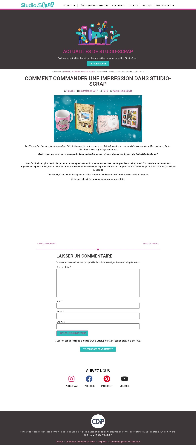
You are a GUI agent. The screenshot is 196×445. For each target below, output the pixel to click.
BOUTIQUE (147, 5)
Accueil (67, 72)
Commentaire (63, 267)
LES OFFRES (118, 5)
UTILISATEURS (165, 5)
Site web (60, 322)
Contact (59, 442)
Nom (59, 301)
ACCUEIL (69, 5)
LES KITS (133, 5)
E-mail (60, 312)
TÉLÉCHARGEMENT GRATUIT (93, 5)
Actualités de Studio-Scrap (83, 72)
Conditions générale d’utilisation (125, 442)
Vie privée (102, 442)
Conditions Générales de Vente (80, 442)
